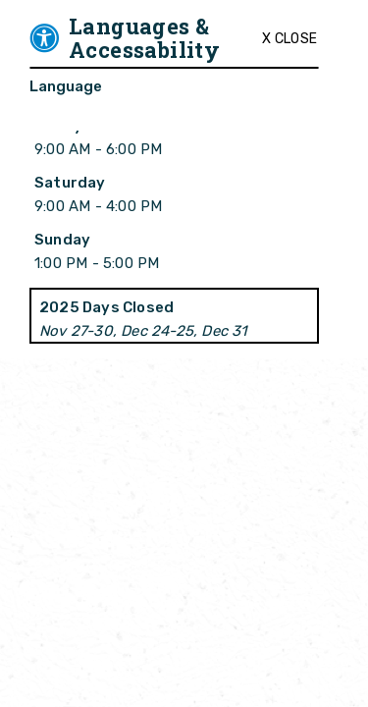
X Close (289, 38)
